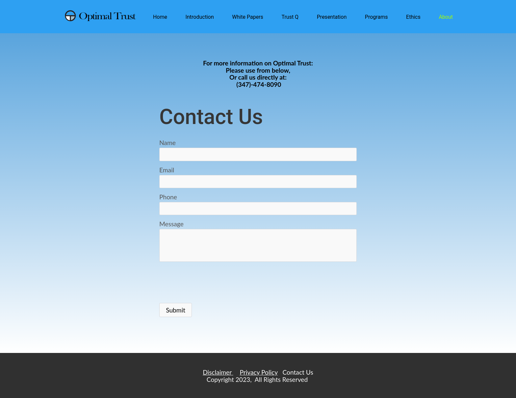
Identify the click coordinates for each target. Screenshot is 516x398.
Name (167, 142)
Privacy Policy (258, 372)
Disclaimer (218, 372)
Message (171, 224)
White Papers (247, 17)
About (446, 17)
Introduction (200, 17)
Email (166, 170)
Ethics (413, 17)
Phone (168, 197)
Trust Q (289, 17)
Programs (376, 17)
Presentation (332, 17)
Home (160, 17)
